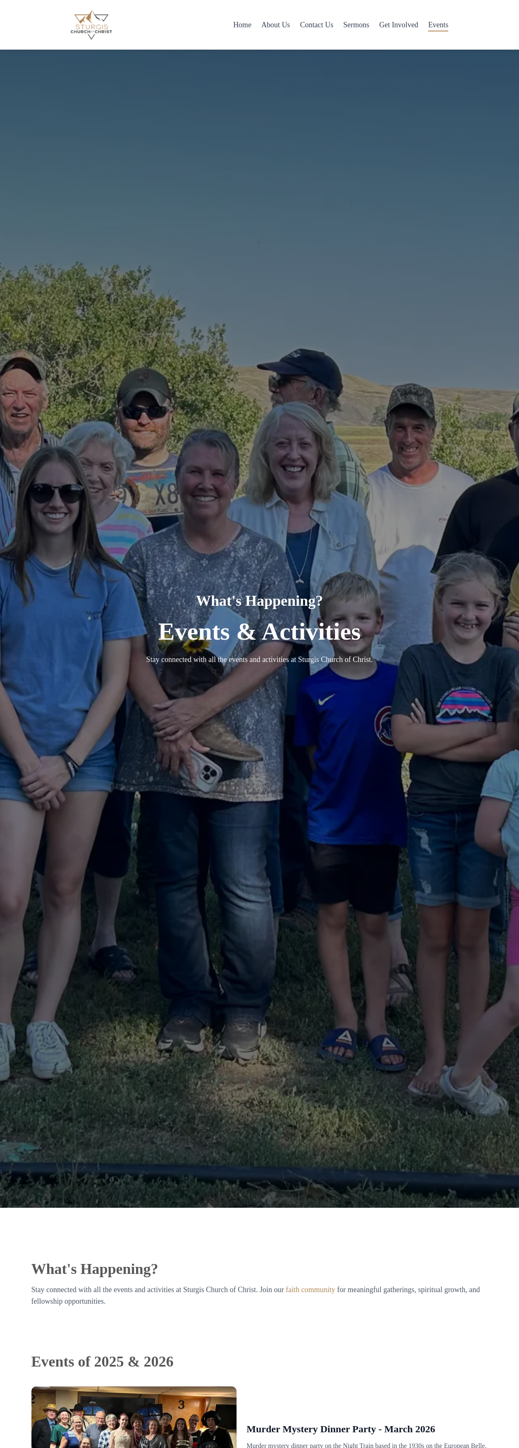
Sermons (356, 25)
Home (242, 25)
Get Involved (398, 25)
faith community (310, 1290)
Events (438, 25)
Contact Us (316, 25)
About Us (275, 25)
